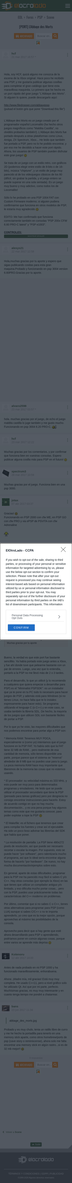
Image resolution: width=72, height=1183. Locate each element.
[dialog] (36, 591)
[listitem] (36, 616)
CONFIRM (21, 627)
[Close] (64, 550)
